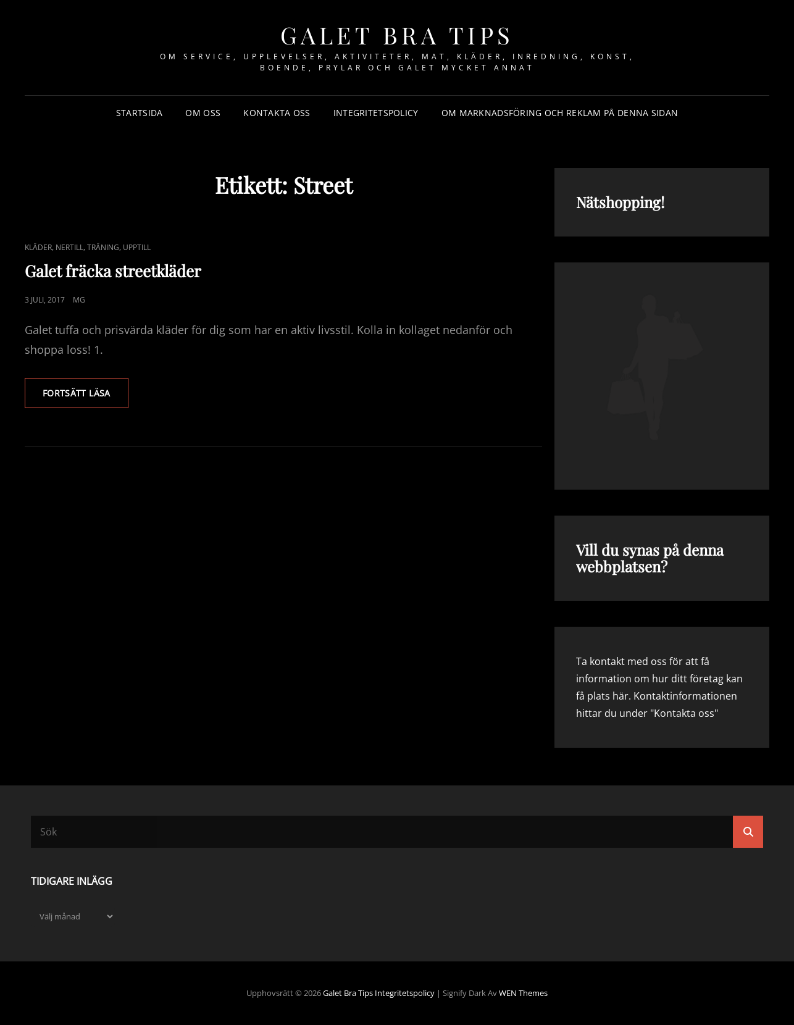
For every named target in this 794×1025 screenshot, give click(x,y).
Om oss (202, 113)
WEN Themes (523, 992)
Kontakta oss (276, 113)
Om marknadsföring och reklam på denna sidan (559, 113)
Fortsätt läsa (85, 397)
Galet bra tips (397, 35)
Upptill (137, 247)
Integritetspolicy (376, 113)
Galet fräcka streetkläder (113, 271)
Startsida (139, 113)
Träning (103, 247)
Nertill (69, 247)
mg (79, 300)
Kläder (38, 247)
